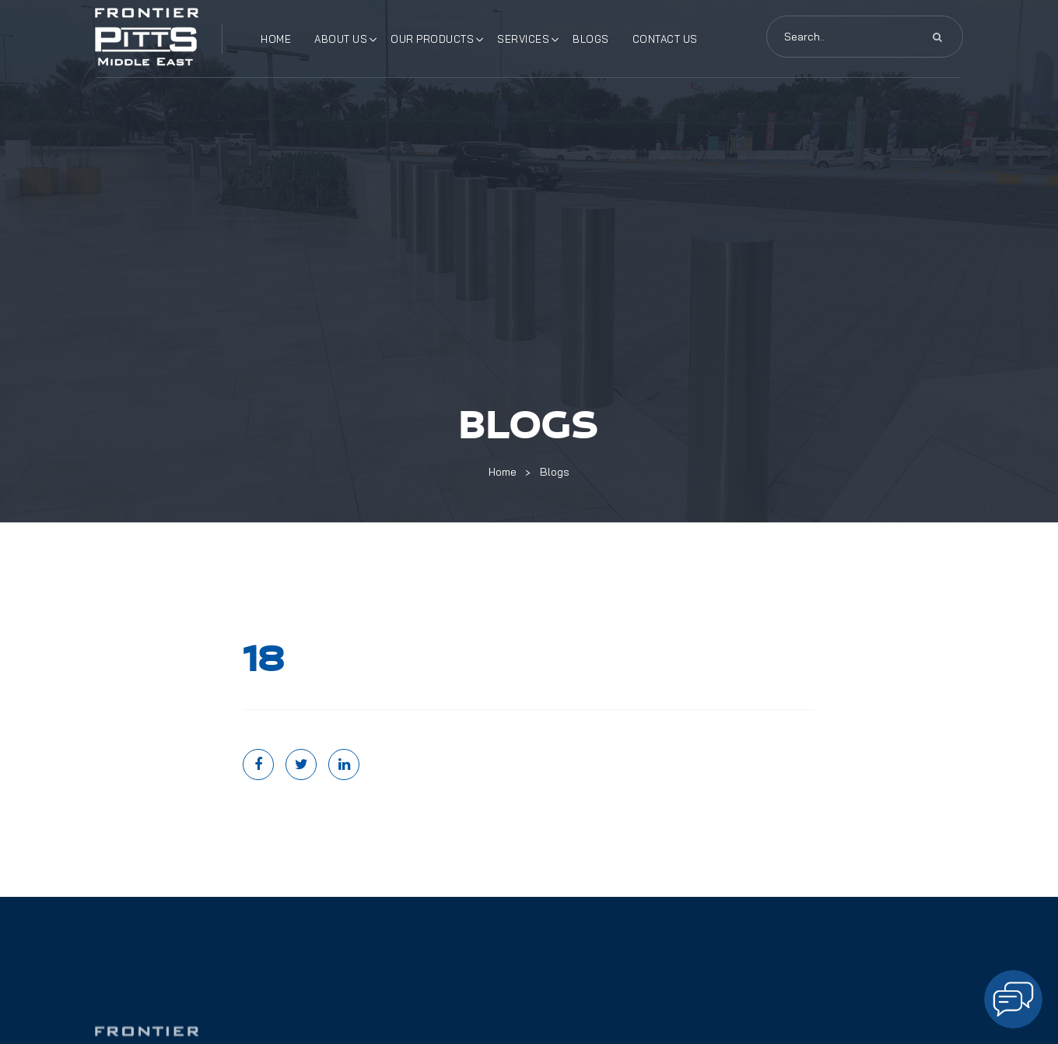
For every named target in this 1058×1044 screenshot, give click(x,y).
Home (276, 39)
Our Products (432, 39)
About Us (340, 39)
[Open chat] (1013, 999)
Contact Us (665, 39)
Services (523, 39)
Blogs (591, 39)
